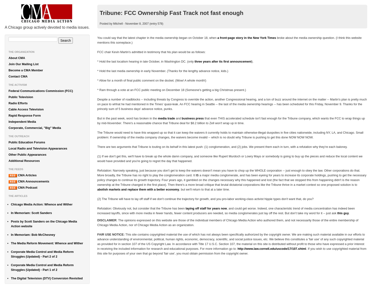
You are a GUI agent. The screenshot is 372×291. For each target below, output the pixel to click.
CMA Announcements (29, 181)
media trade (166, 118)
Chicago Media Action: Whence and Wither (42, 204)
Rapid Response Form (25, 115)
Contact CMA (18, 76)
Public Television (21, 97)
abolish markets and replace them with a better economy (138, 189)
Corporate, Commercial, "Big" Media (35, 128)
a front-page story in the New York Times (246, 38)
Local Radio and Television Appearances (38, 148)
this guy (343, 213)
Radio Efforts (18, 103)
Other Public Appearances (27, 154)
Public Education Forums (27, 142)
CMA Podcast (23, 188)
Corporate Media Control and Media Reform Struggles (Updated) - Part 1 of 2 (42, 267)
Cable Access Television (26, 109)
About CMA (17, 58)
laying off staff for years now (206, 208)
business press (193, 118)
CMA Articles (23, 175)
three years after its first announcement (223, 61)
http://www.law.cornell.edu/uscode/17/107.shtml (271, 248)
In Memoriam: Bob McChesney (33, 234)
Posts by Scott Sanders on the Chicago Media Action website (44, 224)
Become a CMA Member (26, 70)
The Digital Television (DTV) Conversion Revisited (47, 278)
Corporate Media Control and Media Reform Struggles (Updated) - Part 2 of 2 (42, 254)
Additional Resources (24, 161)
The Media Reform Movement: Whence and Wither (47, 243)
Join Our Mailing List (24, 64)
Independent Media (22, 121)
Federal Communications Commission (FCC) (41, 91)
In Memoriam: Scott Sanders (31, 213)
